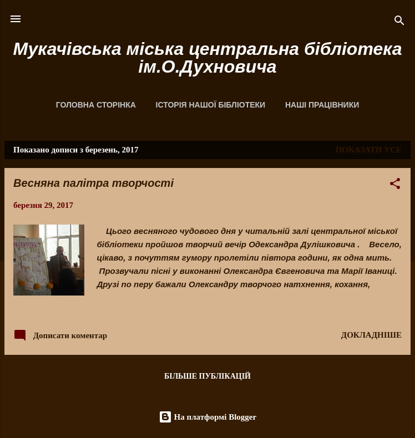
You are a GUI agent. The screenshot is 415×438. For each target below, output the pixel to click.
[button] (395, 185)
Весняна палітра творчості (93, 183)
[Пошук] (399, 22)
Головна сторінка (96, 104)
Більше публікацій (207, 376)
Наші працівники (322, 104)
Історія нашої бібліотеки (211, 104)
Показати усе (369, 149)
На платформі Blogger (207, 416)
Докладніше (371, 334)
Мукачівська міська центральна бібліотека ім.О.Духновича (207, 58)
